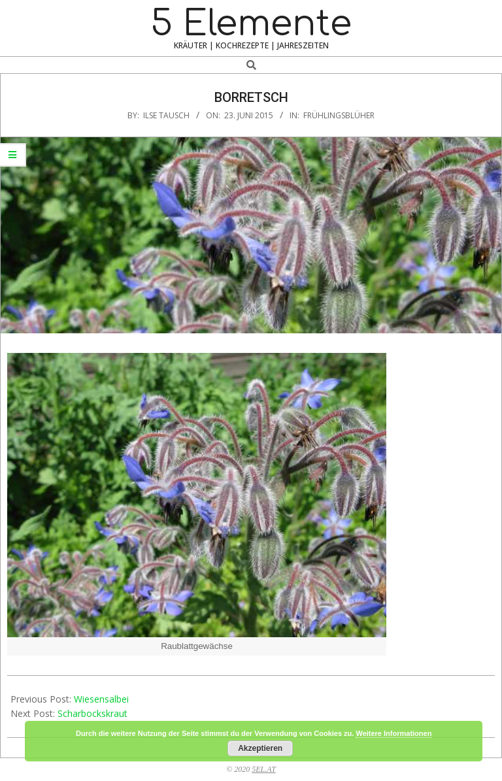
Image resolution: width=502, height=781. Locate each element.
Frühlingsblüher (339, 115)
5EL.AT (264, 769)
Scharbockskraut (92, 713)
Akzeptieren (260, 748)
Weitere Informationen (393, 733)
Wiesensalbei (101, 699)
